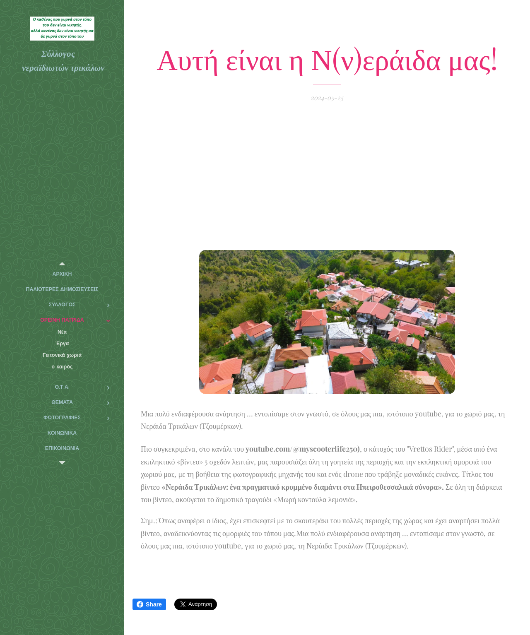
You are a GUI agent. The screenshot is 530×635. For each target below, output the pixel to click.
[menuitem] (62, 274)
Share (149, 604)
